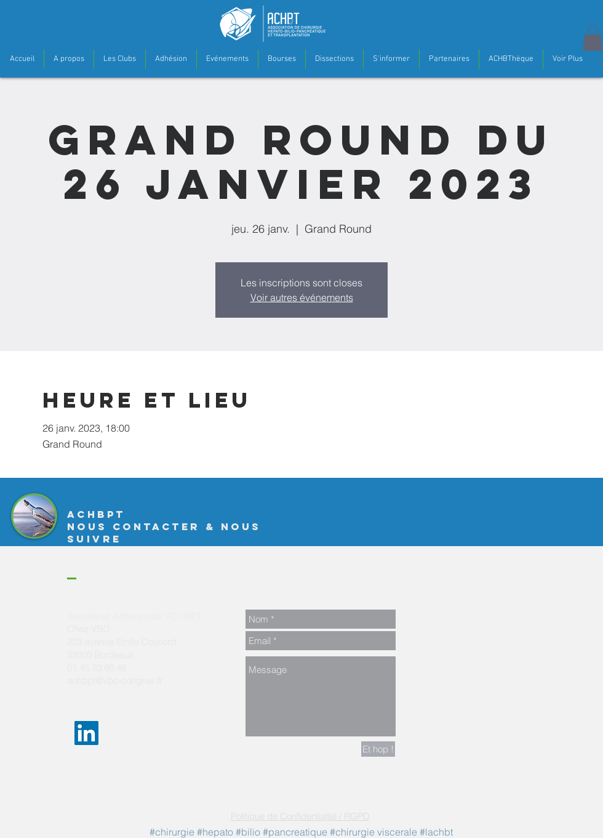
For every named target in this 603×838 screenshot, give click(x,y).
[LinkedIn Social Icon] (86, 733)
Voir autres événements (301, 297)
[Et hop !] (378, 749)
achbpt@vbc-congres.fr (114, 681)
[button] (69, 59)
